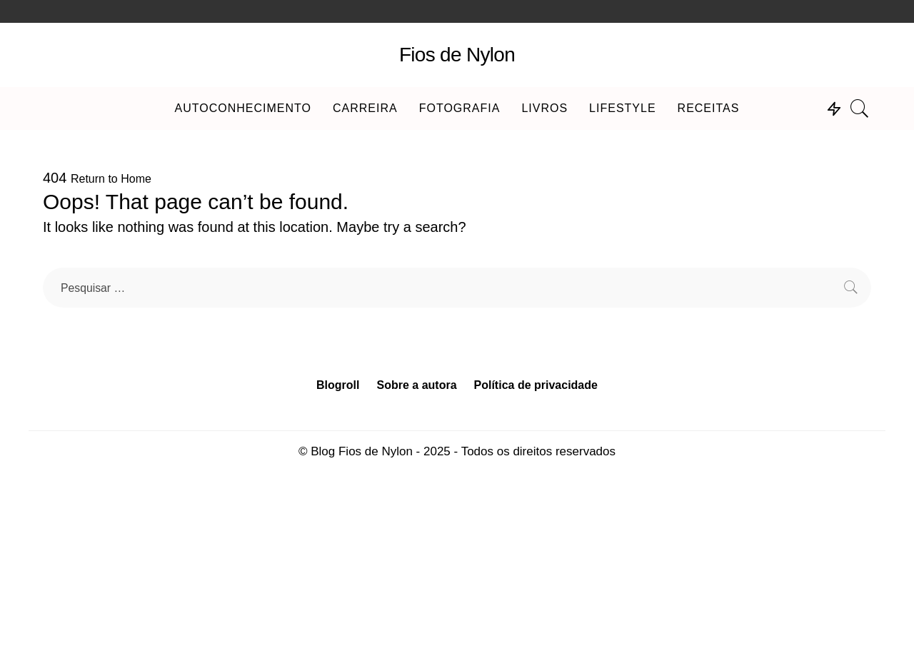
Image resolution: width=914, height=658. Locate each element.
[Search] (859, 108)
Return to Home (111, 179)
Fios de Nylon (457, 55)
